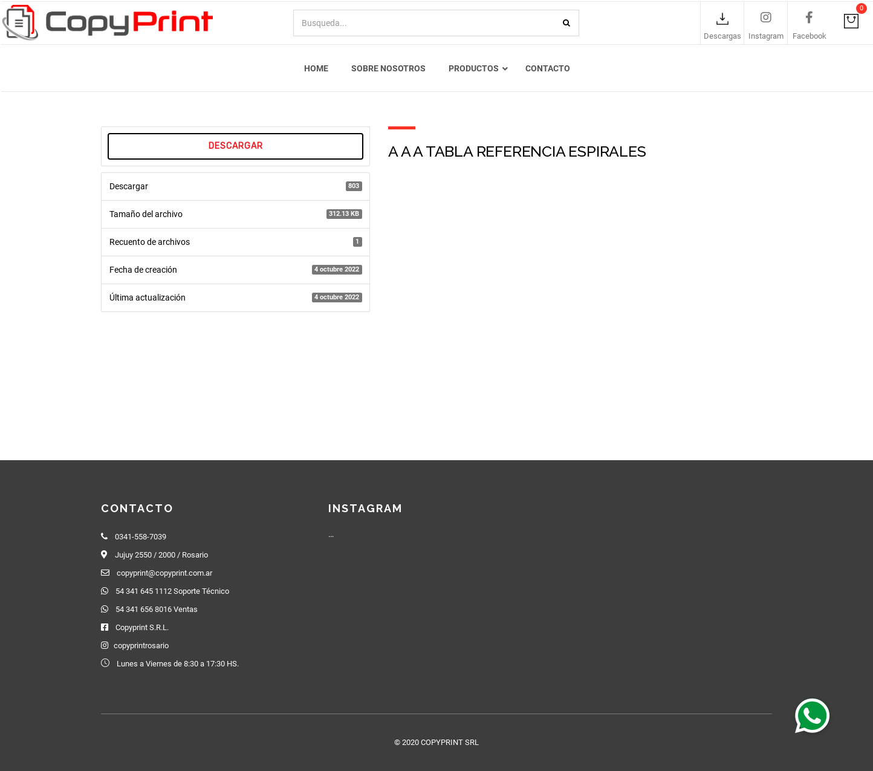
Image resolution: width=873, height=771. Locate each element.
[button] (812, 715)
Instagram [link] (766, 36)
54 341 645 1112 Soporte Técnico (172, 591)
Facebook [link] (809, 36)
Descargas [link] (722, 36)
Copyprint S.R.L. (142, 627)
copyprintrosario (141, 645)
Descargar (236, 148)
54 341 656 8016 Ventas (156, 609)
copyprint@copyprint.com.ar (164, 572)
